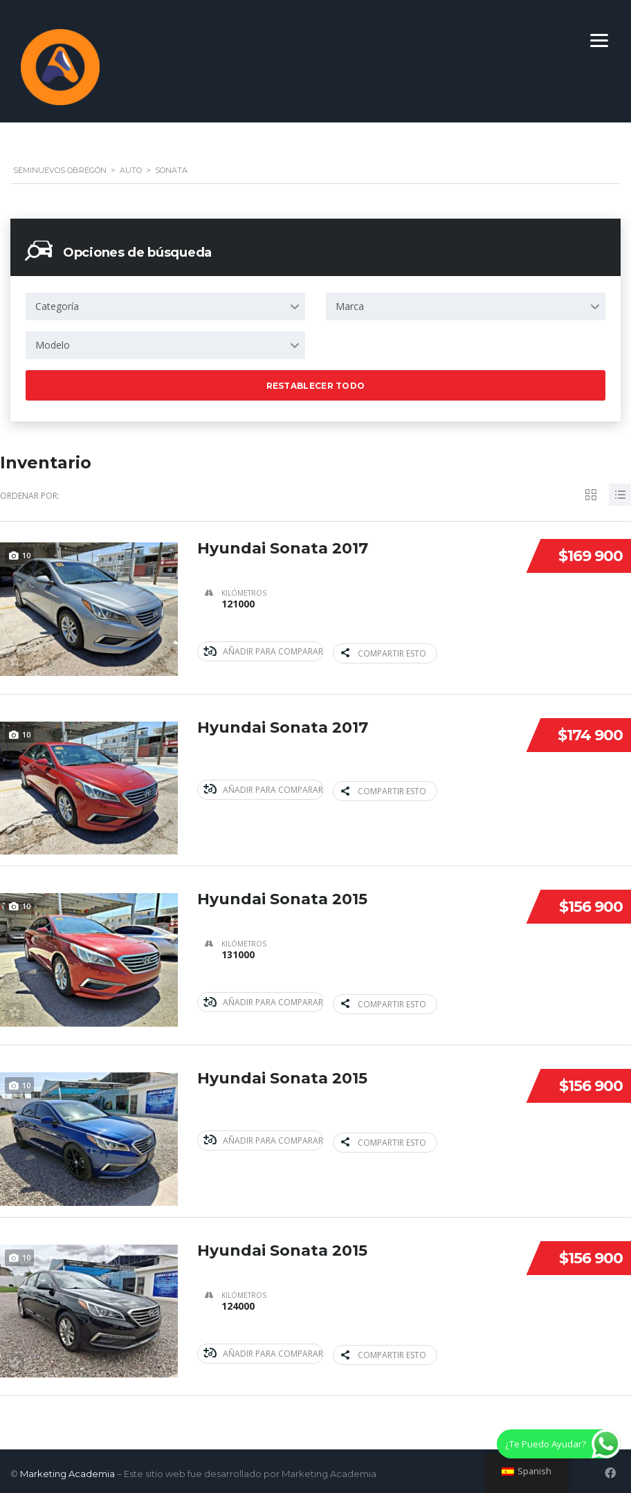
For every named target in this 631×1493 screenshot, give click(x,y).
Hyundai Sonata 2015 (282, 897)
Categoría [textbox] (57, 306)
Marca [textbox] (350, 306)
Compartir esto (382, 651)
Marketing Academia (67, 1468)
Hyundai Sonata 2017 (282, 548)
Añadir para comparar (263, 651)
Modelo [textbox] (52, 344)
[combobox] (165, 306)
